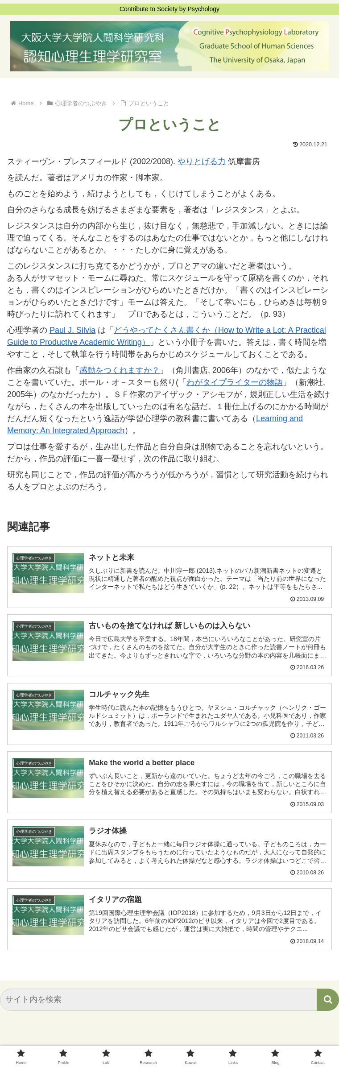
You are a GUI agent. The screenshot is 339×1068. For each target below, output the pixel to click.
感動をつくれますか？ (119, 370)
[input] (169, 1001)
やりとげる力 (202, 161)
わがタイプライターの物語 (234, 382)
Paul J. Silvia (72, 330)
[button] (328, 1001)
